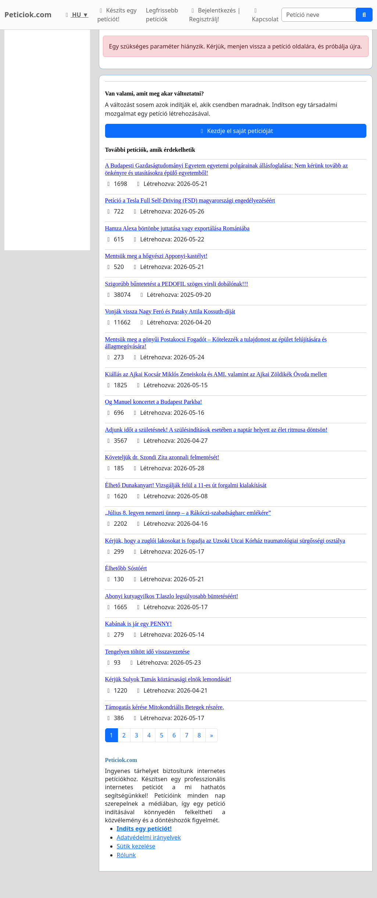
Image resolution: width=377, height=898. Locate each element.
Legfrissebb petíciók (162, 14)
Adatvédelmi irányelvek (149, 837)
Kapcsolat (265, 15)
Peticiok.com (27, 14)
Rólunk (126, 855)
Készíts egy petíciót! (117, 14)
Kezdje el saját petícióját (235, 131)
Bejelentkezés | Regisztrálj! (215, 14)
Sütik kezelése (136, 846)
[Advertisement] (47, 140)
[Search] (318, 15)
